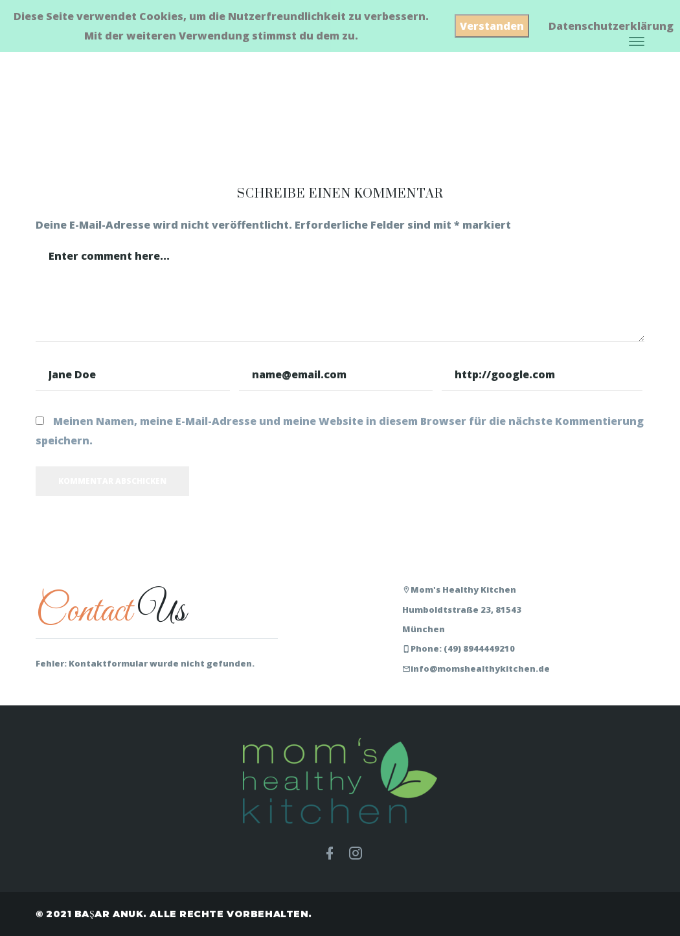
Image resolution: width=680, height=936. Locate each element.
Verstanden (492, 26)
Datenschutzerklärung (611, 26)
